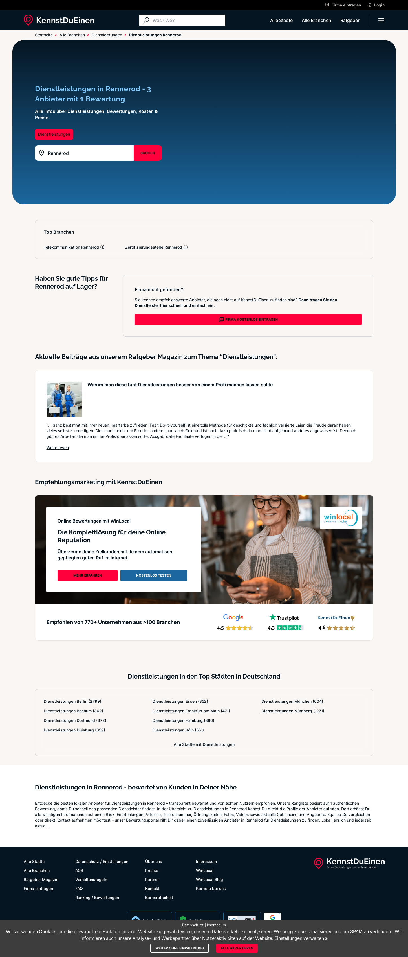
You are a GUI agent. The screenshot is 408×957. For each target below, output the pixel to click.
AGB (79, 870)
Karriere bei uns (211, 888)
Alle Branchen (316, 20)
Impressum (206, 861)
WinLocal (204, 870)
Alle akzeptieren (236, 948)
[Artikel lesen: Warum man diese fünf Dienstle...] (64, 399)
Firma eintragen (38, 888)
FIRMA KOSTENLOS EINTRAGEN (248, 319)
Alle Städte (281, 20)
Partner (152, 879)
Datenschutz (87, 861)
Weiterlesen (58, 447)
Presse (151, 870)
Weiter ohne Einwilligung (179, 948)
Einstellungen (115, 861)
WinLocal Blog (209, 879)
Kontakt (152, 888)
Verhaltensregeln (91, 879)
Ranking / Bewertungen (97, 897)
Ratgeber (350, 20)
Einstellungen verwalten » (301, 938)
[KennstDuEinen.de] (59, 20)
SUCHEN (147, 153)
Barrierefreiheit (159, 897)
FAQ (79, 888)
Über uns (153, 861)
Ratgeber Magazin (41, 879)
